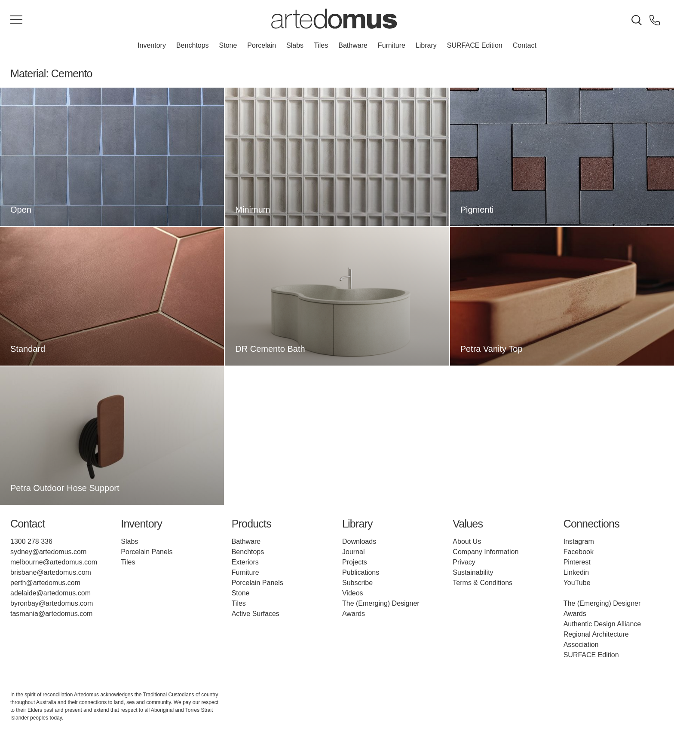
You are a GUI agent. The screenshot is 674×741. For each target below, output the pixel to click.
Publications (360, 572)
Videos (352, 593)
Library (426, 45)
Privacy (464, 562)
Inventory (152, 45)
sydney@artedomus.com (48, 551)
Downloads (359, 541)
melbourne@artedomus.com (53, 562)
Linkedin (576, 572)
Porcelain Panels (146, 551)
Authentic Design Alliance (602, 624)
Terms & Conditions (482, 582)
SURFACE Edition (474, 45)
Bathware (353, 45)
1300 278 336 (31, 541)
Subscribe (357, 582)
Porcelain (261, 45)
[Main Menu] (16, 20)
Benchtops (192, 45)
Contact (524, 45)
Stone (228, 45)
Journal (353, 551)
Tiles (321, 45)
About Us (467, 541)
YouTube (577, 582)
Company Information (485, 551)
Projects (354, 562)
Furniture (391, 45)
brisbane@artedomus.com (50, 572)
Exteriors (245, 562)
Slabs (294, 45)
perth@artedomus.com (45, 582)
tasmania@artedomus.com (51, 613)
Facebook (579, 551)
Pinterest (577, 562)
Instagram (579, 541)
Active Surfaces (255, 613)
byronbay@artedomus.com (51, 603)
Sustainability (473, 572)
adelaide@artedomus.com (50, 593)
